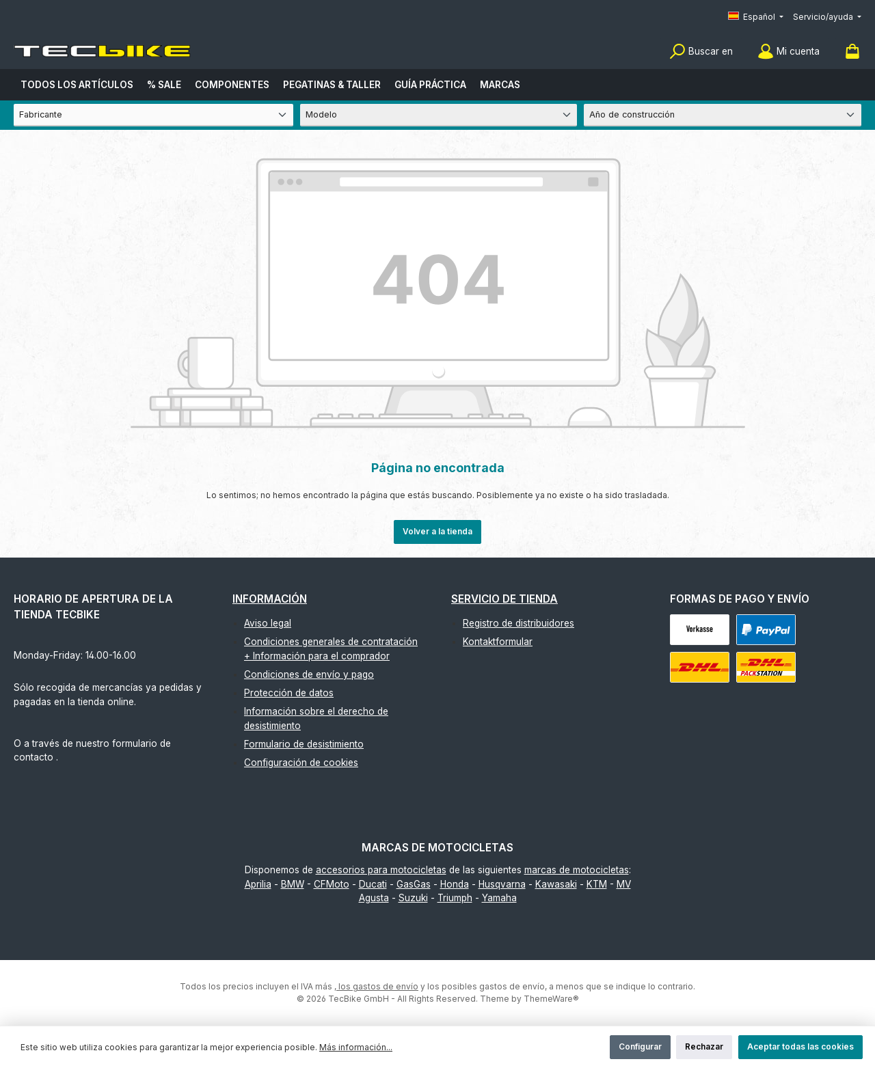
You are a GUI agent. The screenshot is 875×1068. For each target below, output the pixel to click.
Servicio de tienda (504, 598)
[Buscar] (701, 52)
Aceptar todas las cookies (800, 1046)
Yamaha (499, 897)
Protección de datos (289, 692)
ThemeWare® (551, 999)
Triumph (455, 897)
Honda (454, 884)
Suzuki (413, 897)
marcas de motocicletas (576, 869)
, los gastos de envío (376, 986)
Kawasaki (556, 884)
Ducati (373, 884)
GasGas (413, 884)
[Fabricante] (153, 115)
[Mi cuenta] (789, 52)
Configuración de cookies (301, 762)
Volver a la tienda (437, 531)
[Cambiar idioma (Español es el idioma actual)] (755, 17)
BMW (292, 884)
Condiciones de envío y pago (309, 674)
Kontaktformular (498, 641)
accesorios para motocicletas (381, 869)
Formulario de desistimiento (304, 744)
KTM (597, 884)
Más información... (355, 1047)
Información (269, 598)
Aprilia (258, 884)
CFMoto (331, 884)
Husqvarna (502, 884)
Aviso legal (267, 623)
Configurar (640, 1046)
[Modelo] (439, 115)
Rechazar (704, 1046)
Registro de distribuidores (518, 623)
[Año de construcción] (722, 115)
